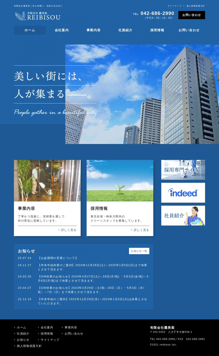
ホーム (29, 30)
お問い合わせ (191, 15)
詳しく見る (69, 229)
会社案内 (62, 30)
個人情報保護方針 (196, 6)
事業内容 (94, 30)
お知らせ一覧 (139, 251)
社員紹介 (125, 30)
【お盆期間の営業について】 (58, 258)
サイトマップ (175, 6)
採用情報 (157, 30)
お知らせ (23, 339)
